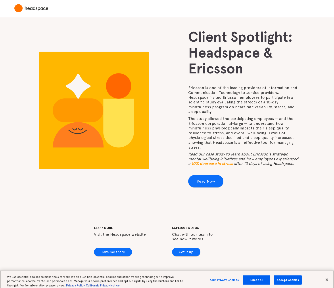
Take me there (113, 252)
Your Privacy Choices (224, 281)
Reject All (256, 281)
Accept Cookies (288, 281)
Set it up (186, 252)
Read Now (206, 181)
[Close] (327, 281)
